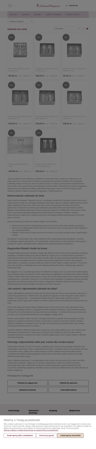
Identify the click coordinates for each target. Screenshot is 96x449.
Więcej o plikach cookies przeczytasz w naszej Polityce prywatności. (31, 430)
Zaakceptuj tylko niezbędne (20, 435)
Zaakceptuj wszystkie (70, 435)
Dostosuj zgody (46, 435)
